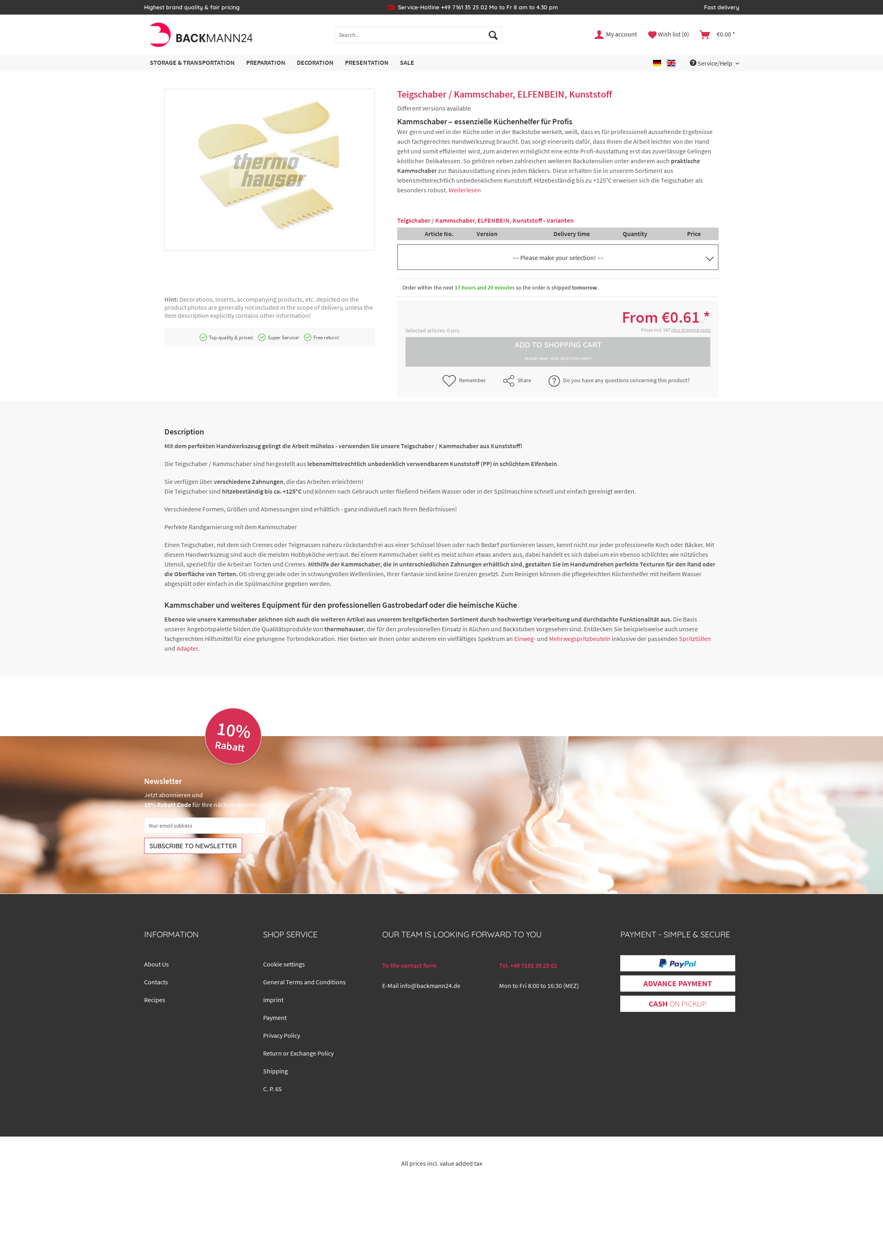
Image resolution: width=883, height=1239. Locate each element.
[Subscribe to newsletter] (193, 846)
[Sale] (407, 63)
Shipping (275, 1071)
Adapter (187, 648)
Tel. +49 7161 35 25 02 (528, 965)
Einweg (524, 638)
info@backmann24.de (430, 985)
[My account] (616, 35)
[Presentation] (366, 63)
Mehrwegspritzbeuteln (580, 638)
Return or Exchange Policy (298, 1053)
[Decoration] (315, 63)
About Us (156, 964)
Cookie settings (284, 964)
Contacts (156, 982)
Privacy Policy (281, 1035)
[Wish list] (668, 35)
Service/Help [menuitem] (712, 63)
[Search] (493, 35)
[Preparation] (265, 63)
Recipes (154, 1000)
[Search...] (418, 35)
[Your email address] (205, 825)
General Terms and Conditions (304, 982)
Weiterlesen (465, 190)
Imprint (273, 1000)
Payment (275, 1017)
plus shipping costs (691, 330)
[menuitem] (418, 38)
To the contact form (409, 965)
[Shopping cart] (717, 35)
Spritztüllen (695, 638)
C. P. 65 (272, 1089)
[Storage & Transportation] (192, 63)
